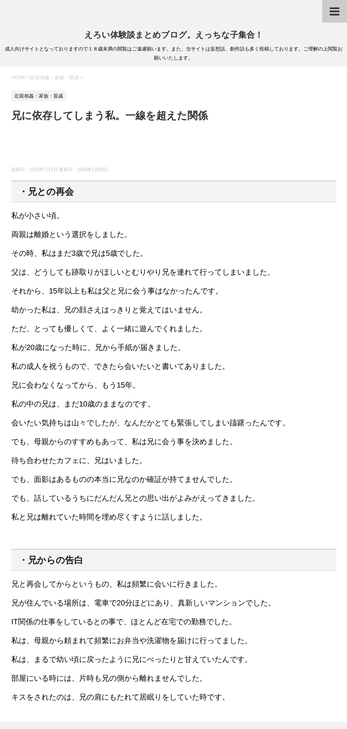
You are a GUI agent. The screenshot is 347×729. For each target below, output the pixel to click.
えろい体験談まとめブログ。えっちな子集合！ (173, 35)
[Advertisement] (148, 148)
